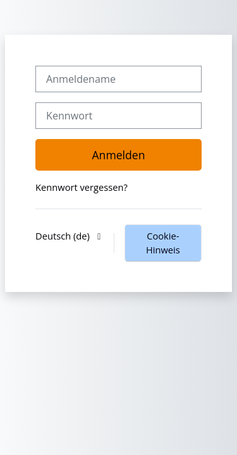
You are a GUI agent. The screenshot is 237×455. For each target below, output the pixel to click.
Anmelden (118, 154)
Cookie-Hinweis (163, 242)
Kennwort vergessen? (81, 187)
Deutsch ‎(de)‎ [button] (63, 235)
